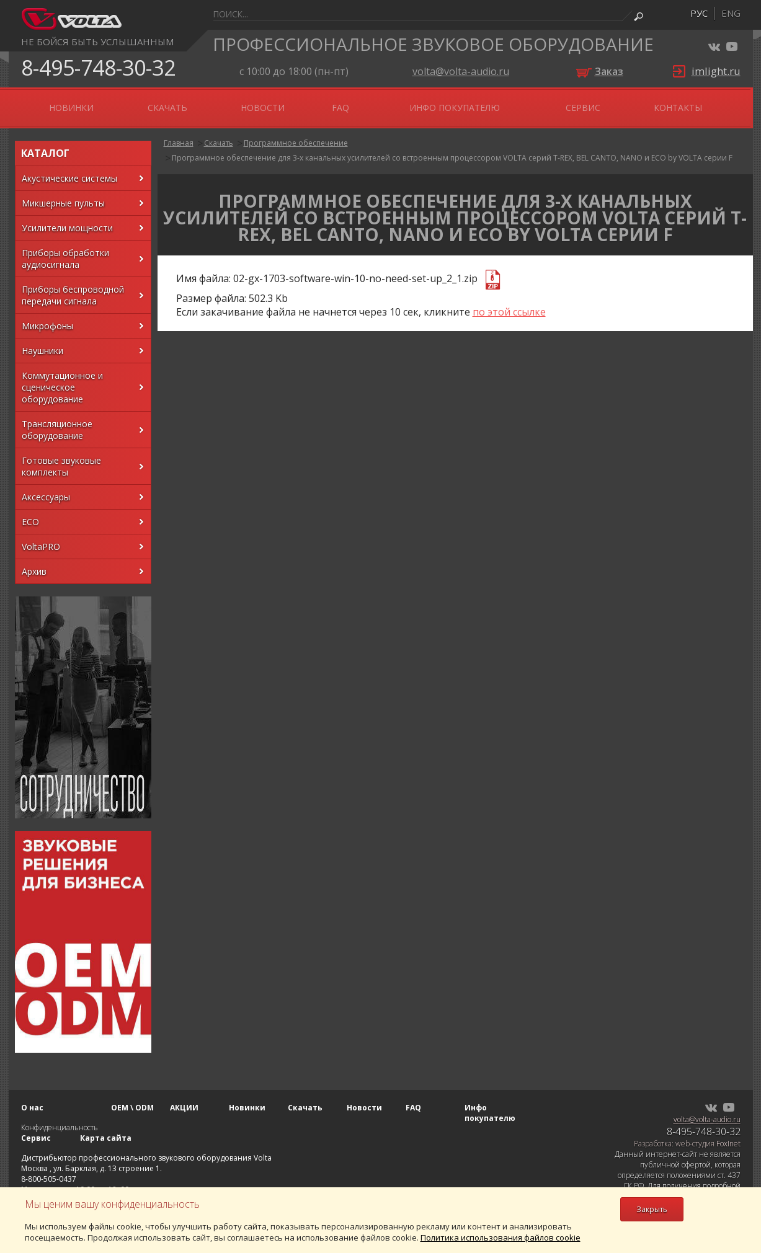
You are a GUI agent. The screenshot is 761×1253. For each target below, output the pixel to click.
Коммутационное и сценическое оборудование (62, 379)
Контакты (695, 104)
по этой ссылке (509, 304)
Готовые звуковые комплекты (61, 459)
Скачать (322, 104)
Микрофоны (47, 318)
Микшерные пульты (63, 195)
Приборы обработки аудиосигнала (65, 251)
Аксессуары (46, 489)
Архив (34, 564)
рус (699, 13)
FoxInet (728, 1136)
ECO (30, 514)
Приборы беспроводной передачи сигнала (73, 287)
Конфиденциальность (59, 1120)
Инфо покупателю (532, 104)
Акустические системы (69, 171)
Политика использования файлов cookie (501, 1237)
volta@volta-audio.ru (460, 71)
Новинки (251, 104)
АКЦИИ (186, 104)
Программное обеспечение (296, 135)
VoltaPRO (41, 539)
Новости (392, 104)
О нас (53, 104)
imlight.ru (716, 71)
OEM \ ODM (118, 104)
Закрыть (651, 1209)
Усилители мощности (67, 220)
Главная (179, 135)
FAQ (449, 104)
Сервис (626, 104)
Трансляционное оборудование (57, 422)
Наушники (42, 343)
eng (731, 13)
